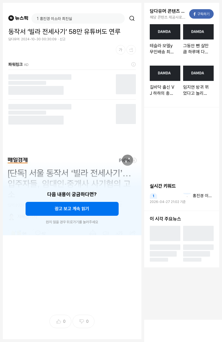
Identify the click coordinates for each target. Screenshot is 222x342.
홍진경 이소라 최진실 (203, 195)
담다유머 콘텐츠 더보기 (168, 11)
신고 (62, 39)
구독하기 (201, 14)
